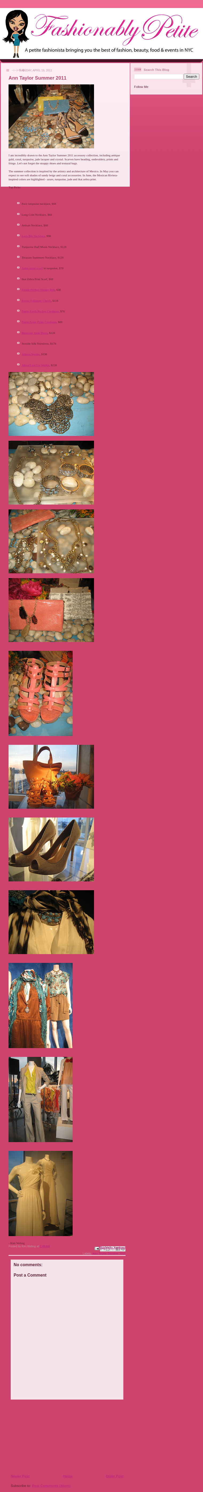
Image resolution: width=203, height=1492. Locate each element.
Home (67, 1476)
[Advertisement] (43, 1436)
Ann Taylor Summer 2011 (109, 1253)
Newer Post (20, 1476)
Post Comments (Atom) (51, 1486)
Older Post (114, 1476)
